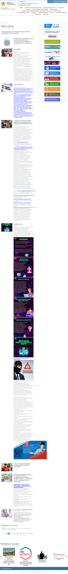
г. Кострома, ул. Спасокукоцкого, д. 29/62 (28, 3)
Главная (21, 7)
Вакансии (28, 9)
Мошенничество (18, 224)
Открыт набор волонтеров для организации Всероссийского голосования (22, 465)
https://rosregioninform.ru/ (22, 142)
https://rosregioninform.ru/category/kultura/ (23, 202)
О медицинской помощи (61, 12)
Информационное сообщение (9, 525)
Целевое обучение (53, 9)
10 (32, 533)
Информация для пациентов (49, 7)
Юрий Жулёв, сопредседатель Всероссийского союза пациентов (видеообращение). (22, 486)
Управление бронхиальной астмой (21, 91)
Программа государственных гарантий (33, 7)
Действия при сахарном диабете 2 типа (22, 99)
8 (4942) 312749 (22, 1)
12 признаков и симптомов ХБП (20, 101)
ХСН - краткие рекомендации (24, 115)
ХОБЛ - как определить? (19, 110)
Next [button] (66, 556)
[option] (9, 556)
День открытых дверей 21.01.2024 (23, 510)
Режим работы (38, 14)
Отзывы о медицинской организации (40, 9)
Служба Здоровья (18, 84)
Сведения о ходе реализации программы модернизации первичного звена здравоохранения (41, 10)
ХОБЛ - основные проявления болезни (24, 108)
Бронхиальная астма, (18, 88)
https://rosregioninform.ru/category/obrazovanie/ (24, 195)
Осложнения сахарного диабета (20, 100)
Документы (33, 12)
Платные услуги (60, 7)
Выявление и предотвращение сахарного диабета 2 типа (23, 97)
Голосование (17, 49)
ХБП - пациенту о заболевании (26, 105)
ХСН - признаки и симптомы (19, 111)
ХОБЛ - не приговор (18, 106)
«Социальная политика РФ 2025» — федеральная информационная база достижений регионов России (23, 122)
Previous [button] (1, 556)
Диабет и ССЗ (16, 94)
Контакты (52, 12)
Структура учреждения (43, 12)
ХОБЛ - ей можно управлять (22, 107)
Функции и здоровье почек (25, 102)
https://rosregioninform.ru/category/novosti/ (26, 190)
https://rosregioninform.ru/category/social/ (22, 207)
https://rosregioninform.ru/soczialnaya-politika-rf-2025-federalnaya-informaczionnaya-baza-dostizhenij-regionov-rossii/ (23, 148)
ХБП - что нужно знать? (18, 104)
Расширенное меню (6, 568)
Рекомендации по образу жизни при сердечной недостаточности (23, 114)
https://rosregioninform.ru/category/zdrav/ (22, 199)
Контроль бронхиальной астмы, (24, 89)
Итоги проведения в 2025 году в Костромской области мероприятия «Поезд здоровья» (16, 32)
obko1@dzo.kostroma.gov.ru (25, 5)
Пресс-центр (45, 14)
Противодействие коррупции (23, 12)
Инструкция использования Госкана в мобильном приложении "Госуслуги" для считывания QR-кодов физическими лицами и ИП (23, 41)
